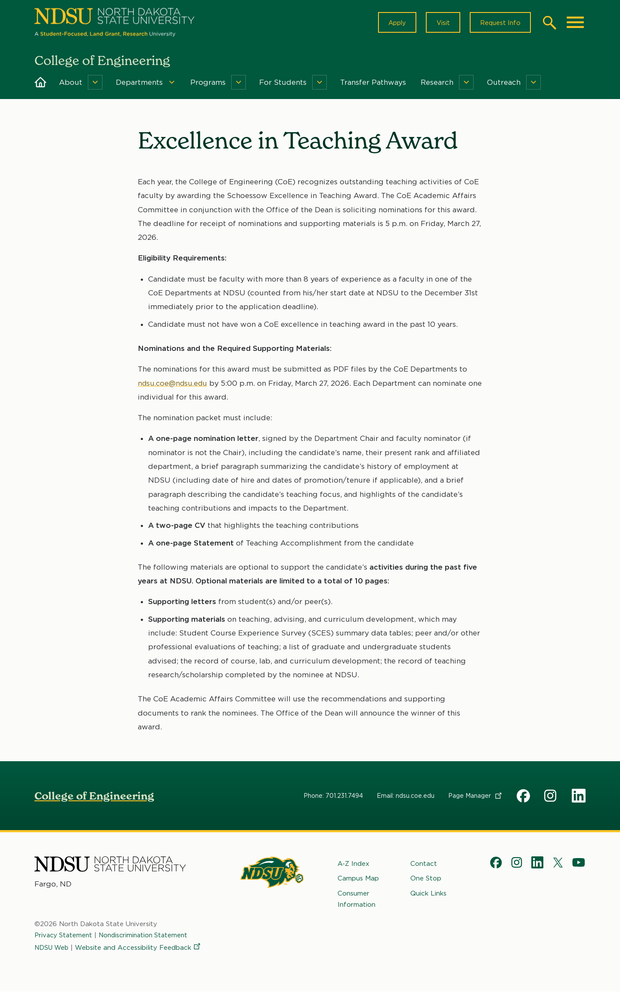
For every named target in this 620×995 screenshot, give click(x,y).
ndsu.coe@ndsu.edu (174, 386)
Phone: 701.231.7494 (333, 798)
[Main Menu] (575, 24)
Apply (390, 24)
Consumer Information (356, 902)
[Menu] (95, 85)
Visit (439, 24)
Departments (139, 85)
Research (437, 85)
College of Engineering (94, 799)
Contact (423, 867)
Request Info (498, 24)
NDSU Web (52, 951)
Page (475, 798)
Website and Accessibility (140, 951)
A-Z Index (353, 867)
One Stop (425, 882)
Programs (208, 85)
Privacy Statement (64, 938)
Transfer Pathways (373, 85)
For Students (283, 85)
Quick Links (428, 896)
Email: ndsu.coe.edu (405, 798)
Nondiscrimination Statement (147, 938)
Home (40, 85)
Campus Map (358, 882)
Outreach (504, 85)
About (70, 85)
